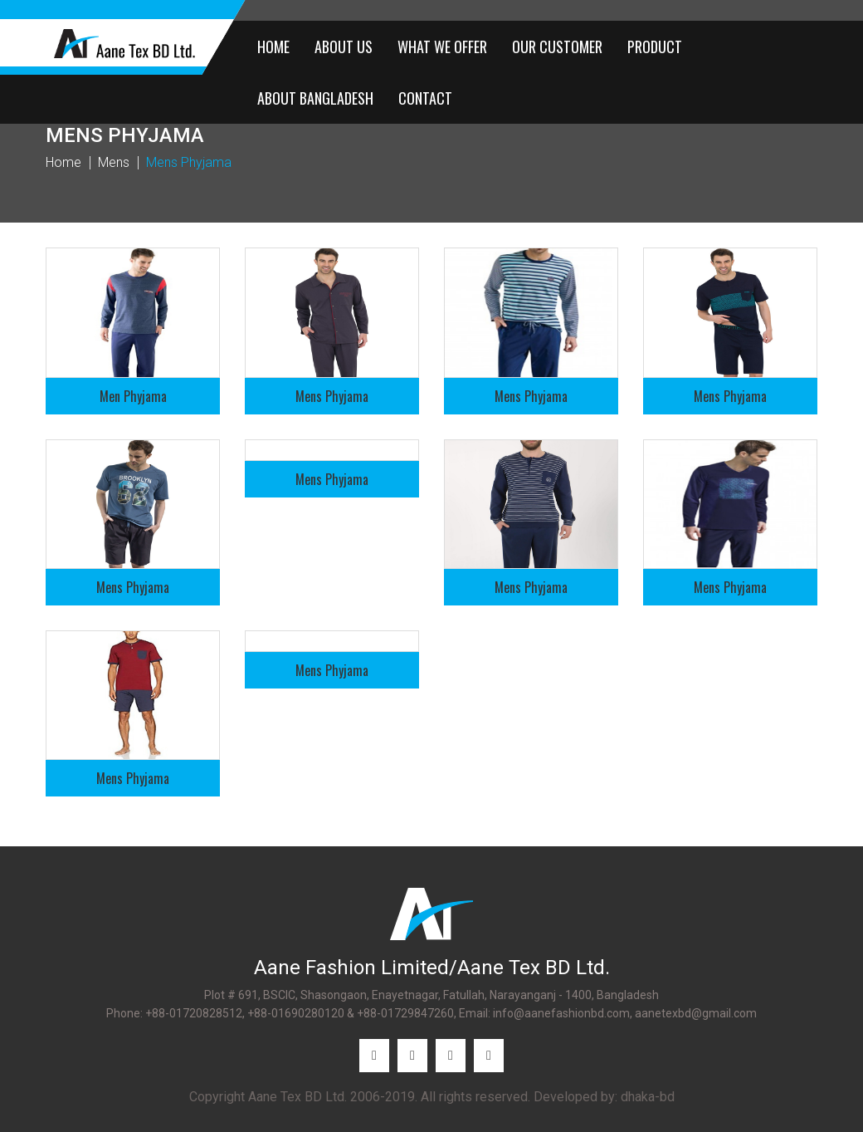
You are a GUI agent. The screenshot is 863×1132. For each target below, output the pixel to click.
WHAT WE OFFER (442, 46)
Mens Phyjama (189, 162)
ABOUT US (343, 46)
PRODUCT (654, 46)
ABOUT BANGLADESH (315, 98)
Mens (113, 162)
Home (63, 162)
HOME (273, 46)
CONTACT (425, 98)
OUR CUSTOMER (557, 46)
